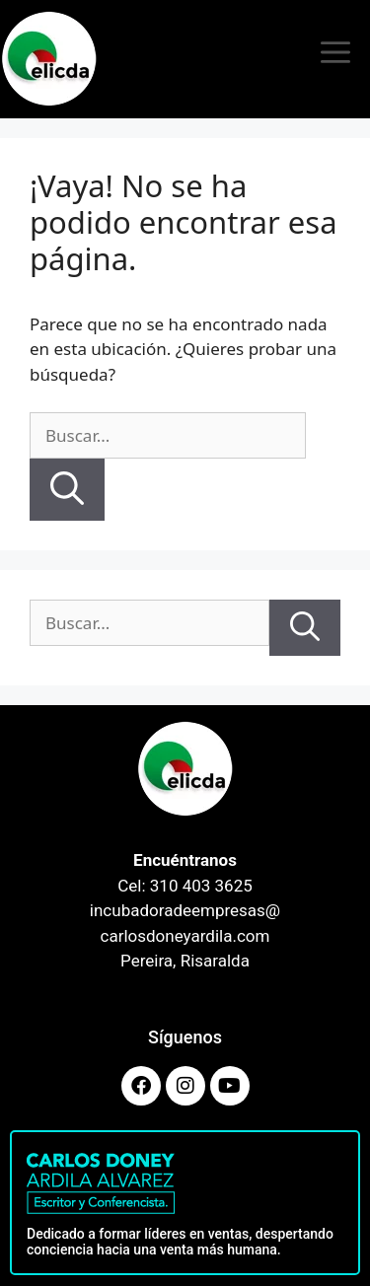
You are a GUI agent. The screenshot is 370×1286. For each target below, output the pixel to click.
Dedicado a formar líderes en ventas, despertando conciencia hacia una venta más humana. (180, 1242)
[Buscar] (67, 490)
